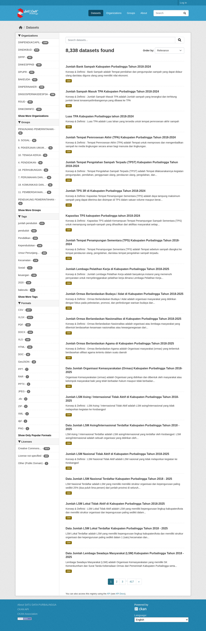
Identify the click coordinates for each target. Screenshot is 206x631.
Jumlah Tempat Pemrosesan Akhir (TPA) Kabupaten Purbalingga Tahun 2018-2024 (121, 137)
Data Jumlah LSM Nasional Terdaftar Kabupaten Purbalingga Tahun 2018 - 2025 (119, 478)
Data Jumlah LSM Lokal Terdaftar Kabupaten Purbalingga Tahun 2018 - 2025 (117, 528)
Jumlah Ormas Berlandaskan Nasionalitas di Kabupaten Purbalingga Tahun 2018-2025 (123, 318)
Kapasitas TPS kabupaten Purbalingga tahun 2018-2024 (103, 215)
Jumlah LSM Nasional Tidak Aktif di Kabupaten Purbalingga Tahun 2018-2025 (117, 453)
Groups (131, 13)
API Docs (120, 594)
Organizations (113, 13)
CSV (69, 81)
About (144, 13)
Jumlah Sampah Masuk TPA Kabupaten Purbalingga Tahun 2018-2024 (112, 91)
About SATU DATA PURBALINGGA (37, 604)
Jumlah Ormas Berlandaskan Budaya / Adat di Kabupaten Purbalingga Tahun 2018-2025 (124, 293)
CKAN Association (28, 613)
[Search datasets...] (171, 13)
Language (140, 615)
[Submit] (184, 13)
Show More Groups (29, 210)
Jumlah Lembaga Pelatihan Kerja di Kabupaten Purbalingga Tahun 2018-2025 (117, 269)
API (108, 594)
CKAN (140, 609)
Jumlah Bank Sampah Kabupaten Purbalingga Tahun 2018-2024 (108, 66)
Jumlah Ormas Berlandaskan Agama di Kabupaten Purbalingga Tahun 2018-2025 (120, 343)
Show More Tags (28, 296)
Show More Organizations (33, 116)
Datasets (96, 13)
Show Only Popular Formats (34, 435)
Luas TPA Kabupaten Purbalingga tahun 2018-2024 (100, 116)
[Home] (20, 27)
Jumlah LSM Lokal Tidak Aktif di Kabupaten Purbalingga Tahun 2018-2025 (115, 503)
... (127, 580)
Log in (183, 2)
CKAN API (23, 609)
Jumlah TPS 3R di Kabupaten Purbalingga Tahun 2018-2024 (105, 190)
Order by (148, 50)
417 (132, 581)
